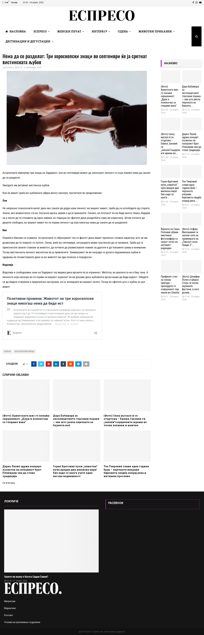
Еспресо (40, 31)
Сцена (123, 31)
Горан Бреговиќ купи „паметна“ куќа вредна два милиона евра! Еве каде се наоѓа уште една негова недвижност (75, 471)
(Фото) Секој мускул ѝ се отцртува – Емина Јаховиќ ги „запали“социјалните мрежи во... (170, 144)
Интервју (99, 31)
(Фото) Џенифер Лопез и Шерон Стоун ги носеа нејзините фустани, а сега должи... (191, 284)
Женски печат (69, 31)
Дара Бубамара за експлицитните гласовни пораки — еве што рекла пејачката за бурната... (191, 96)
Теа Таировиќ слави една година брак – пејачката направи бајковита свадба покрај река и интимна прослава (126, 471)
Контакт (8, 615)
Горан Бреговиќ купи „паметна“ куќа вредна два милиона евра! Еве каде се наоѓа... (170, 189)
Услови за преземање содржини (22, 622)
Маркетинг (10, 608)
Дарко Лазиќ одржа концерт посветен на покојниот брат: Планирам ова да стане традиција (22, 471)
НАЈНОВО (170, 63)
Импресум (9, 601)
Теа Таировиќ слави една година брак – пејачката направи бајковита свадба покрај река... (191, 191)
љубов (7, 351)
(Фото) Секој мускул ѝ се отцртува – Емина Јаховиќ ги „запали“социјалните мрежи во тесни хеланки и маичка (125, 420)
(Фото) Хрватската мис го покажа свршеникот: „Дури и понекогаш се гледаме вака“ (25, 419)
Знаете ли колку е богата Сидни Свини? (26, 576)
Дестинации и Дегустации (27, 41)
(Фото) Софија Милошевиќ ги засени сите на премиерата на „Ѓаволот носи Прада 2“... (190, 237)
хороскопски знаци (24, 351)
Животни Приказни (155, 31)
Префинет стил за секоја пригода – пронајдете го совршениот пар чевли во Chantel (170, 284)
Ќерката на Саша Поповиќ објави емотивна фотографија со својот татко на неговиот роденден (170, 238)
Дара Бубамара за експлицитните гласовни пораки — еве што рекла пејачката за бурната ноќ (76, 420)
